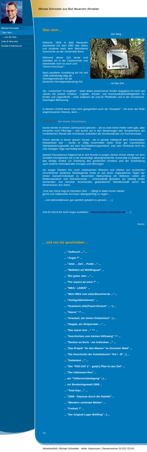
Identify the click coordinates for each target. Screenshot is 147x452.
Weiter (141, 224)
